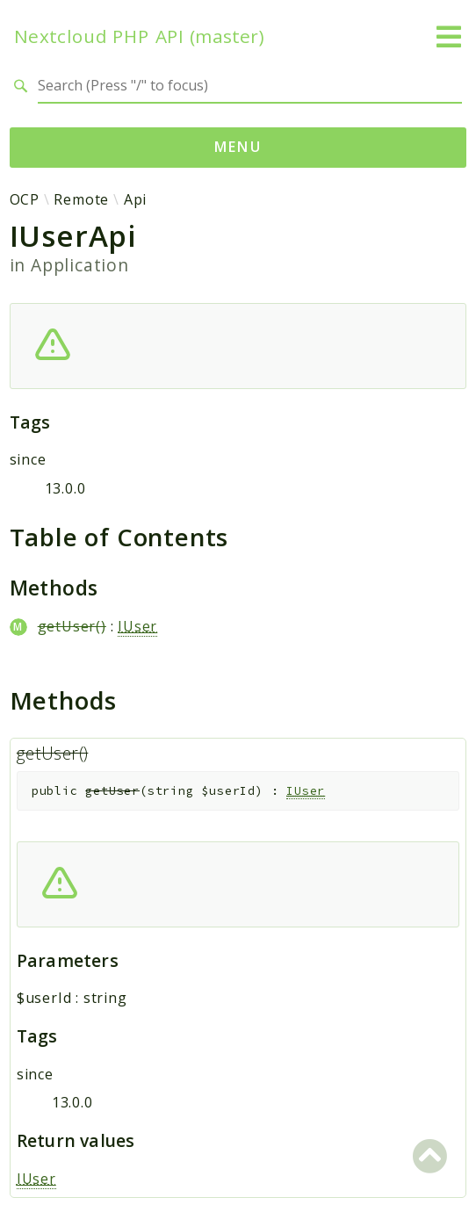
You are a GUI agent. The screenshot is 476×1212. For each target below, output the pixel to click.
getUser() (72, 626)
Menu (238, 146)
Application (80, 265)
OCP (25, 199)
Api (135, 199)
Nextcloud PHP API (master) (139, 36)
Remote (81, 199)
